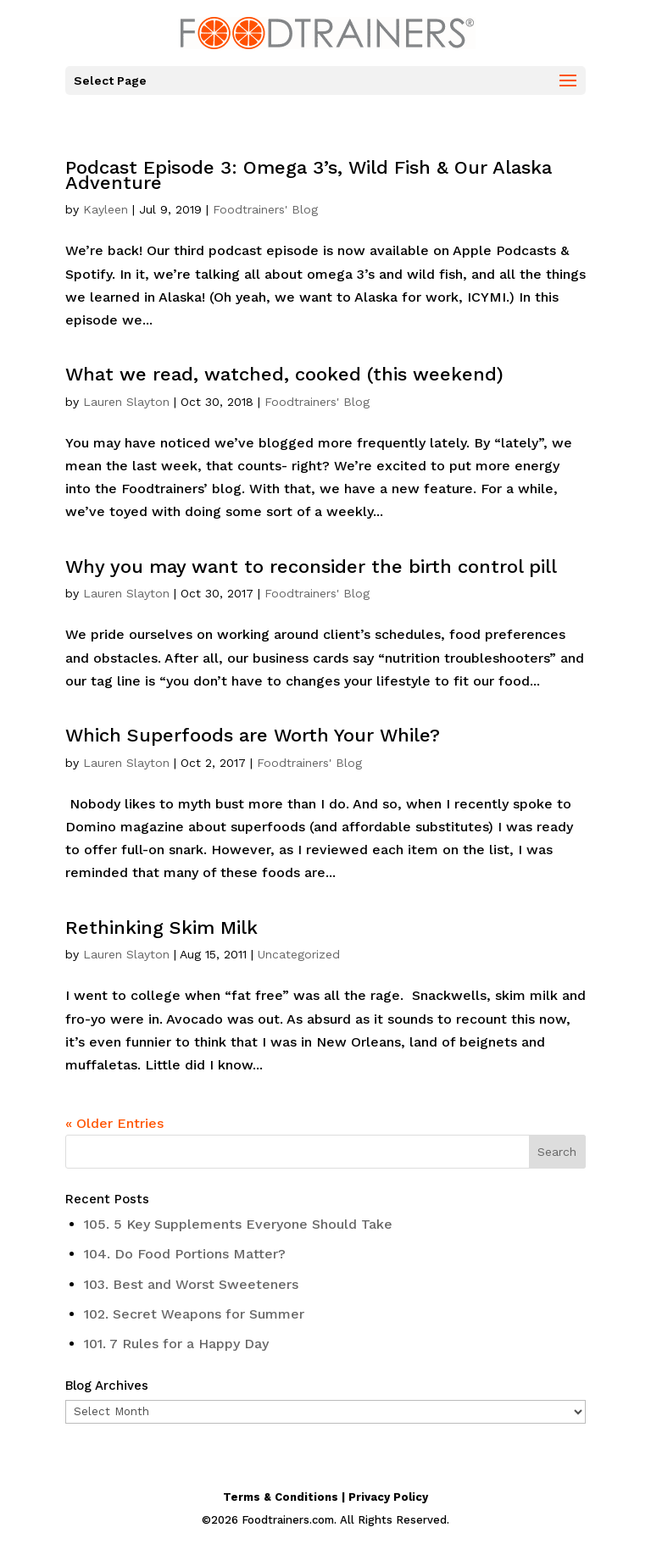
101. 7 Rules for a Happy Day (176, 1344)
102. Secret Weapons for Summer (194, 1314)
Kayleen (105, 209)
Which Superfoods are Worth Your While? (252, 735)
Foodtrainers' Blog (265, 209)
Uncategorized (299, 954)
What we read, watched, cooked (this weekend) (284, 374)
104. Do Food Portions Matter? (185, 1254)
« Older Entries (114, 1123)
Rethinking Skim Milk (161, 927)
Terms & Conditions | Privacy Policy (325, 1497)
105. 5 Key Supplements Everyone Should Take (238, 1224)
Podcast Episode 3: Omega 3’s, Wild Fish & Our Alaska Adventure (308, 175)
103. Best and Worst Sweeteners (191, 1284)
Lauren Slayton (126, 401)
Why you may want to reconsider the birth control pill (311, 566)
